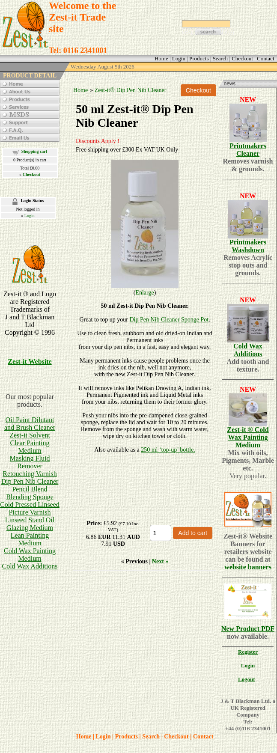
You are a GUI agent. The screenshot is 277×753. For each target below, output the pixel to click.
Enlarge (144, 292)
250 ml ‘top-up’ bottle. (168, 449)
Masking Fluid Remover (30, 462)
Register (248, 652)
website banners (247, 567)
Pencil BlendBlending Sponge (30, 492)
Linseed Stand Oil (30, 520)
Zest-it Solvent (29, 435)
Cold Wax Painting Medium (30, 554)
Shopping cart (34, 151)
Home (80, 90)
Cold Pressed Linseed (30, 504)
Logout (246, 679)
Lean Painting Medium (30, 539)
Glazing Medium (29, 527)
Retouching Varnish (30, 473)
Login (29, 215)
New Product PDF (247, 628)
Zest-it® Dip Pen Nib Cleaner (131, 90)
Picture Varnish (30, 512)
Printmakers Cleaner (247, 149)
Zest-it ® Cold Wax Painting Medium (247, 437)
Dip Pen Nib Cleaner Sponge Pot (168, 319)
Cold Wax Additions (30, 566)
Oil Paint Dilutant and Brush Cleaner (29, 423)
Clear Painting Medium (30, 446)
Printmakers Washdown (247, 245)
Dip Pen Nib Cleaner (30, 481)
